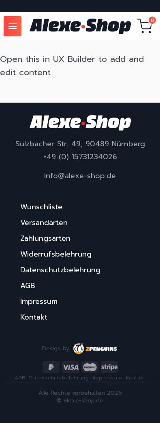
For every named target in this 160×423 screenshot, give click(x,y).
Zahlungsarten (45, 238)
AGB (27, 285)
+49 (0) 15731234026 (80, 157)
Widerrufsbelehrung (56, 254)
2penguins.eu (95, 348)
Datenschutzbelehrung (60, 270)
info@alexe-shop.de (80, 175)
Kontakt (33, 317)
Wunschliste (41, 207)
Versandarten (44, 222)
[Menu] (12, 26)
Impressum (39, 301)
